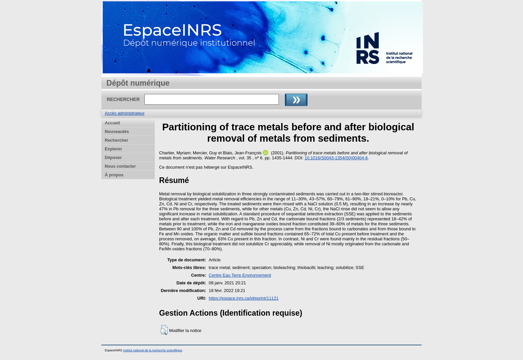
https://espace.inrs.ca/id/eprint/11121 (244, 298)
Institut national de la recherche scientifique (152, 350)
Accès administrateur (124, 113)
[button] (164, 330)
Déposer (113, 157)
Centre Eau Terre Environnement (240, 275)
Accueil (112, 122)
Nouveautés (117, 131)
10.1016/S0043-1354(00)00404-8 (336, 157)
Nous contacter (120, 166)
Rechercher (116, 140)
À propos (114, 174)
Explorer (113, 148)
